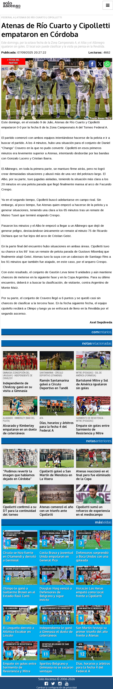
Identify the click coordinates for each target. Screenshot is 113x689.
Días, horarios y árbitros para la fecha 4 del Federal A (57, 426)
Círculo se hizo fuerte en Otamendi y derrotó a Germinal (19, 556)
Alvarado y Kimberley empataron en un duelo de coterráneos (20, 429)
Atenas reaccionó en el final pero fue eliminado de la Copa (93, 475)
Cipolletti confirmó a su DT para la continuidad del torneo (19, 510)
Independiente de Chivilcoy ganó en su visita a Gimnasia (17, 387)
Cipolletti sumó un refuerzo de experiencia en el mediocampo (93, 510)
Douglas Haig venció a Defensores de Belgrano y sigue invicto (56, 594)
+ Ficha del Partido (13, 61)
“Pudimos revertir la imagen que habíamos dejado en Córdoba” (19, 475)
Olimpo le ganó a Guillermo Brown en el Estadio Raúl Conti (19, 592)
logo (11, 5)
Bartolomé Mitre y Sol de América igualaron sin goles (92, 384)
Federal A (8, 17)
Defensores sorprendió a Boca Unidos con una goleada (92, 556)
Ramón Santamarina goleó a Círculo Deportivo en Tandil (54, 384)
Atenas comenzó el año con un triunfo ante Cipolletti (56, 510)
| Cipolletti (54, 17)
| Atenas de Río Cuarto (30, 17)
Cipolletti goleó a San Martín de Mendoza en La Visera (56, 475)
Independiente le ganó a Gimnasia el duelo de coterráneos (56, 631)
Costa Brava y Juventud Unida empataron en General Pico (56, 556)
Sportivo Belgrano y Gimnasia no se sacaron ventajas (56, 667)
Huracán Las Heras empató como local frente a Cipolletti (90, 592)
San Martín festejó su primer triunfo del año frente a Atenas (92, 631)
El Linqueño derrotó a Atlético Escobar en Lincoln (18, 631)
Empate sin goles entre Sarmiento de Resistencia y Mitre (92, 429)
